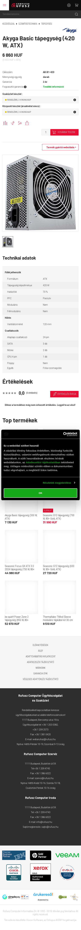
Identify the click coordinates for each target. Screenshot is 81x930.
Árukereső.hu (43, 900)
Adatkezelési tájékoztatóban (43, 462)
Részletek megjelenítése (57, 482)
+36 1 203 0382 (50, 724)
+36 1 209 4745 (42, 768)
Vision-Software (34, 920)
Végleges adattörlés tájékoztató (40, 679)
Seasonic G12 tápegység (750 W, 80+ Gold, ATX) (58, 517)
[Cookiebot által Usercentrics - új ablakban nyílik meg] (63, 434)
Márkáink (41, 668)
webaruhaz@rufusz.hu (44, 739)
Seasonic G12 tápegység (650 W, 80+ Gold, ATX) (58, 568)
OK (40, 493)
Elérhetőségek (40, 645)
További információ (53, 86)
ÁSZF (40, 651)
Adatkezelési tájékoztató (40, 662)
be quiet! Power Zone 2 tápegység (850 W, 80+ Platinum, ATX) (17, 620)
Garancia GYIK (40, 673)
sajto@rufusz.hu (49, 827)
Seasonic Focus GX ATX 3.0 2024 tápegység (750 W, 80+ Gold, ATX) (19, 569)
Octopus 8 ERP (54, 920)
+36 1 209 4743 (42, 812)
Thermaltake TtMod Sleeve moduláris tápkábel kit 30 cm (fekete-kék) (58, 620)
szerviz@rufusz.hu (44, 778)
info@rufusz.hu (44, 822)
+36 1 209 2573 (40, 729)
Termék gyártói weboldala (60, 147)
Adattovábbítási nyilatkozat (41, 656)
